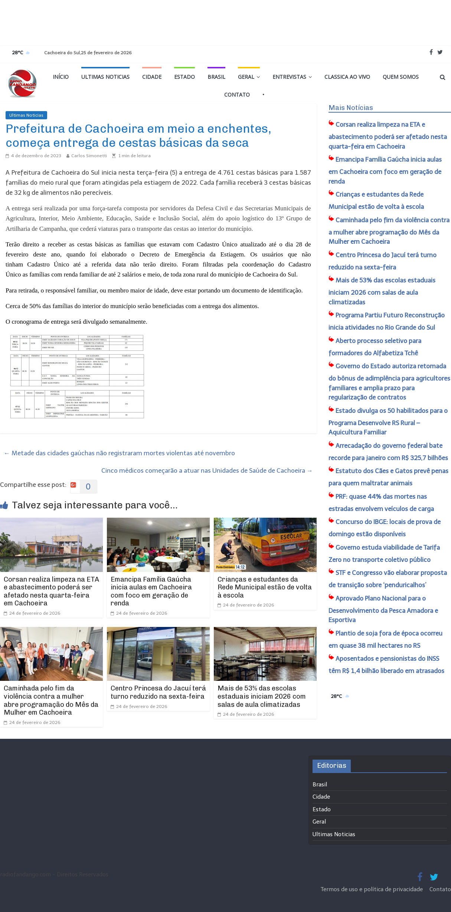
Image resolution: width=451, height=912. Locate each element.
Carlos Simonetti (89, 155)
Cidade (151, 76)
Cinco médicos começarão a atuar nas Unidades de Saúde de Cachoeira (207, 470)
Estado (184, 76)
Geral (246, 76)
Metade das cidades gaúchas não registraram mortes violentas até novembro (119, 453)
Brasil (216, 76)
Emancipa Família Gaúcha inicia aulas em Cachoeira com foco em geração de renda (151, 591)
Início (61, 76)
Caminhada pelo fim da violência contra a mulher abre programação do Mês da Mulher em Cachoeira (51, 700)
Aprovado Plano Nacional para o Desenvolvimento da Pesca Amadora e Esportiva (383, 609)
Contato (237, 94)
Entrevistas (289, 76)
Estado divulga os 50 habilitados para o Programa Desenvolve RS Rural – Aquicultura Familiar (388, 421)
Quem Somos (401, 76)
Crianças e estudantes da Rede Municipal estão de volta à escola (265, 587)
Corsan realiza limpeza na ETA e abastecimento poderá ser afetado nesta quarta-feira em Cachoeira (51, 591)
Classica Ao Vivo (347, 76)
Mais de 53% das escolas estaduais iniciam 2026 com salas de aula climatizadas (262, 696)
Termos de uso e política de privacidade (372, 889)
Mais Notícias (351, 108)
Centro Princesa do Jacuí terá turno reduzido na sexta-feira (158, 692)
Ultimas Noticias (105, 76)
